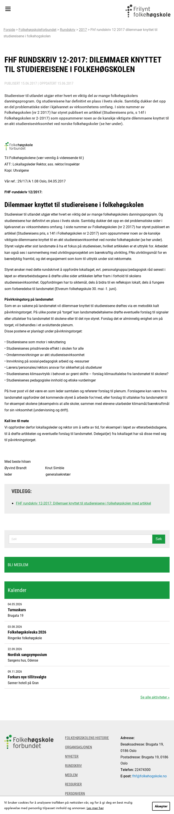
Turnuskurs (17, 609)
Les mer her (95, 808)
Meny (8, 7)
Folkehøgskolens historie (87, 737)
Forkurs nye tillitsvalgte (27, 676)
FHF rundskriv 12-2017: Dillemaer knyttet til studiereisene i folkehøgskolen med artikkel (83, 503)
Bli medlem (18, 564)
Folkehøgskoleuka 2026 (27, 632)
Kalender (17, 590)
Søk (159, 539)
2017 (83, 29)
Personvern (75, 793)
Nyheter (71, 756)
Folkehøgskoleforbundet (37, 29)
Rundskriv (67, 29)
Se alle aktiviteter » (155, 697)
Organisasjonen (78, 747)
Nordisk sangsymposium (27, 654)
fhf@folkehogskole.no (149, 776)
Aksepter (161, 806)
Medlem (71, 774)
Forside (9, 29)
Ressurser (73, 784)
